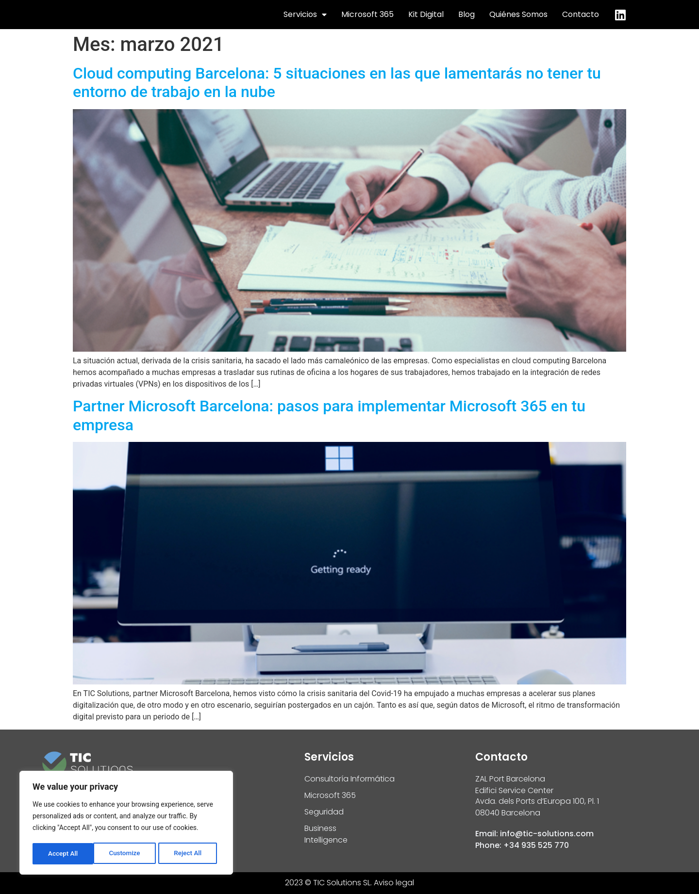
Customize (63, 854)
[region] (126, 824)
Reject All (127, 854)
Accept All (189, 854)
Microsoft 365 (367, 14)
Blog (466, 14)
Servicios (305, 14)
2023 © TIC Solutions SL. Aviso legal (349, 882)
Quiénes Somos (518, 14)
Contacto (580, 14)
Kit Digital (426, 14)
